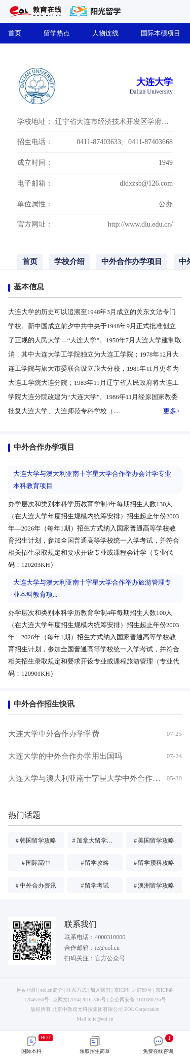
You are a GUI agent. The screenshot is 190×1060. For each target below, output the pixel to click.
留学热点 (60, 33)
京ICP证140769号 (133, 990)
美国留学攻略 (154, 840)
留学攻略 (95, 862)
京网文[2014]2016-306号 (79, 999)
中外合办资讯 (36, 885)
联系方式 (76, 990)
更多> (171, 411)
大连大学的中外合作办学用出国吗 (65, 756)
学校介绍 (69, 261)
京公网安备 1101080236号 (137, 999)
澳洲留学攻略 (154, 885)
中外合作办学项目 (131, 261)
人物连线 (108, 33)
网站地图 (27, 990)
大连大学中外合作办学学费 (53, 734)
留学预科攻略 (154, 862)
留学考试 (95, 885)
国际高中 (36, 862)
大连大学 (154, 82)
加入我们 (100, 990)
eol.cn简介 (52, 990)
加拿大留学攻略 (95, 840)
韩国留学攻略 (36, 840)
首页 (17, 33)
